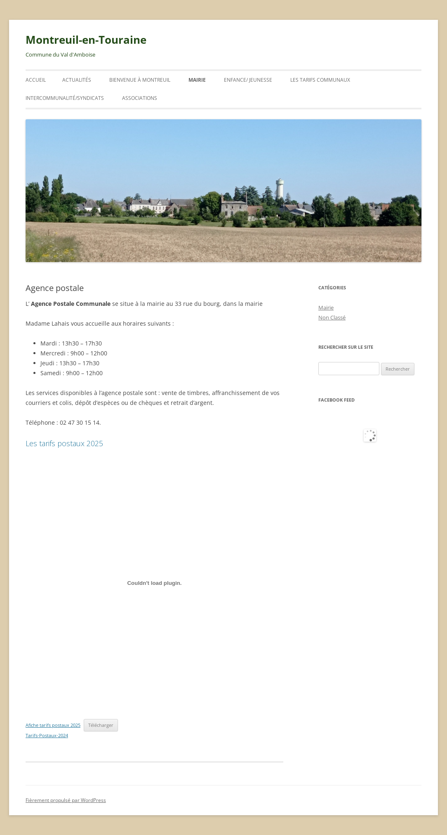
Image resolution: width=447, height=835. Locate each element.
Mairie (197, 79)
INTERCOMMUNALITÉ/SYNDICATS (65, 98)
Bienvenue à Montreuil (139, 79)
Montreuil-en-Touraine (86, 39)
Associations (139, 98)
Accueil (36, 79)
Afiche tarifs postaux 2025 (53, 725)
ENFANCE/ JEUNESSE (248, 79)
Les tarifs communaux (320, 79)
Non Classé (332, 317)
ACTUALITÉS (76, 79)
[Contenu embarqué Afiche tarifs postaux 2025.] (154, 583)
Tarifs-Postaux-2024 (47, 735)
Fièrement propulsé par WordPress (66, 800)
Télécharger (100, 725)
